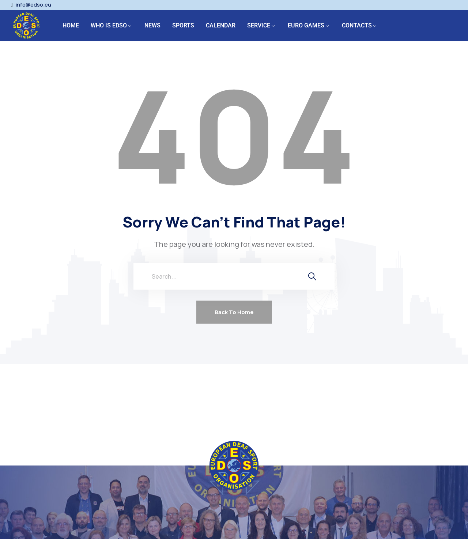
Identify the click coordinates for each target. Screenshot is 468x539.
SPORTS (183, 25)
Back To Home (234, 312)
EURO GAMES (306, 25)
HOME (71, 25)
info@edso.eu (33, 4)
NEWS (152, 25)
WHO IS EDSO (109, 25)
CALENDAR (220, 25)
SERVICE (258, 25)
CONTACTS (357, 25)
